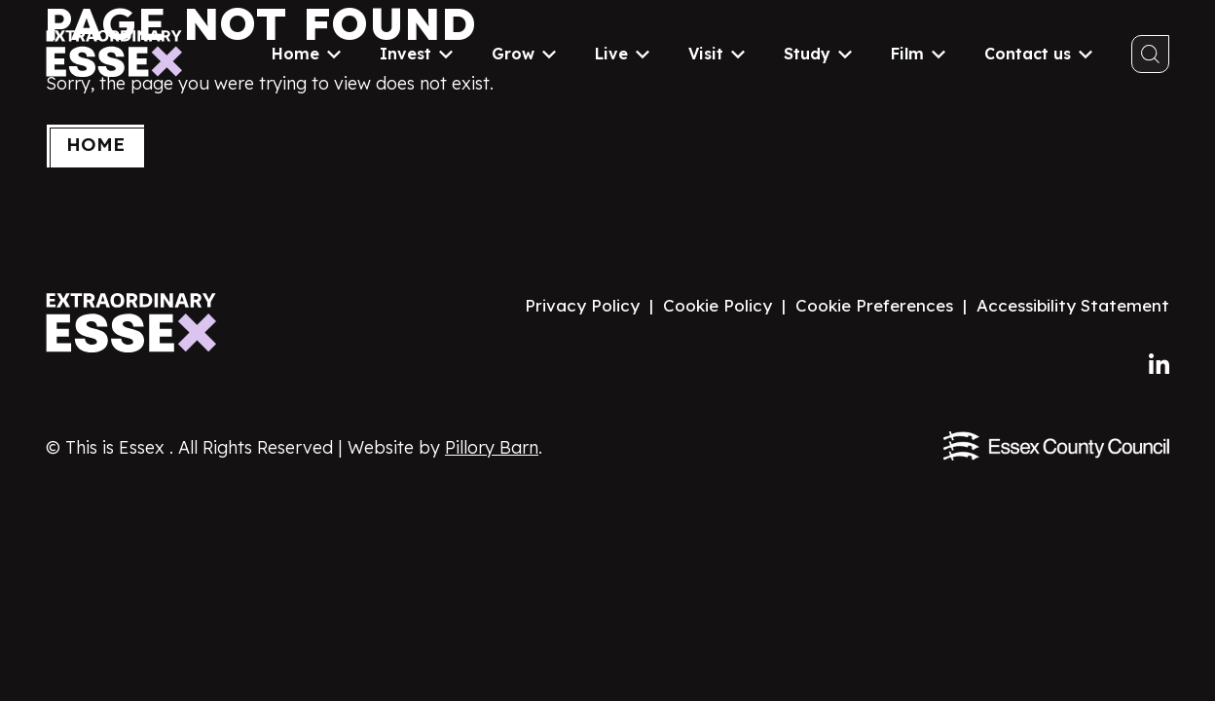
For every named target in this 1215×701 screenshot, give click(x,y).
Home (306, 53)
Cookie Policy (717, 305)
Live (622, 53)
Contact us (1038, 53)
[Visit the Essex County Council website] (1056, 446)
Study (818, 53)
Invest (416, 53)
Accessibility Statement (1072, 305)
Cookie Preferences (874, 305)
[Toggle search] (1150, 54)
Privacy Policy (582, 305)
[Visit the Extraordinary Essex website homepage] (137, 322)
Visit (716, 53)
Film (918, 53)
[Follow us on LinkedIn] (1159, 365)
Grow (524, 53)
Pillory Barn (491, 447)
